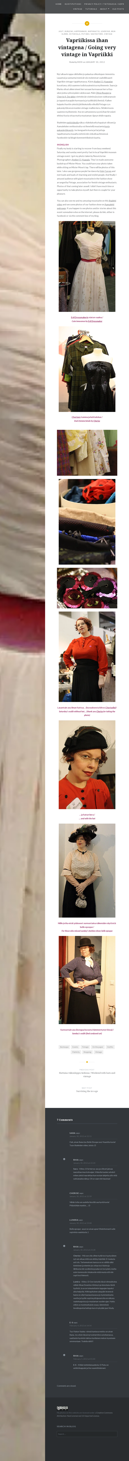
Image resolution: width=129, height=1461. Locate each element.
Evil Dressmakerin (79, 317)
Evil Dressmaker (95, 321)
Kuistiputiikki (73, 4)
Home (59, 4)
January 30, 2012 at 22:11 (81, 1136)
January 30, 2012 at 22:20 (84, 1163)
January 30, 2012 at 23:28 (84, 1250)
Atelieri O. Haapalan (103, 81)
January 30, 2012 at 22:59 (81, 1196)
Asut (61, 31)
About (103, 9)
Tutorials (91, 9)
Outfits (110, 1047)
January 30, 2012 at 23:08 (81, 1223)
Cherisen (76, 417)
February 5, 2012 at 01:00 (84, 1359)
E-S (71, 1322)
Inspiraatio (94, 31)
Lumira (74, 1220)
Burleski (69, 31)
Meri (80, 62)
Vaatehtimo (97, 34)
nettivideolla (73, 122)
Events (75, 1047)
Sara (72, 1133)
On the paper (97, 1047)
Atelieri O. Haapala (81, 159)
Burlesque (64, 1047)
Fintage (85, 1047)
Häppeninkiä (80, 31)
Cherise (96, 421)
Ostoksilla (74, 34)
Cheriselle (110, 707)
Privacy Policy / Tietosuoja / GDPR (104, 4)
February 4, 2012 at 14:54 (80, 1325)
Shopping (87, 1052)
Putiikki (86, 34)
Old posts (118, 9)
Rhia (76, 1160)
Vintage (77, 9)
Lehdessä (105, 31)
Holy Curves (105, 171)
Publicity (76, 1052)
